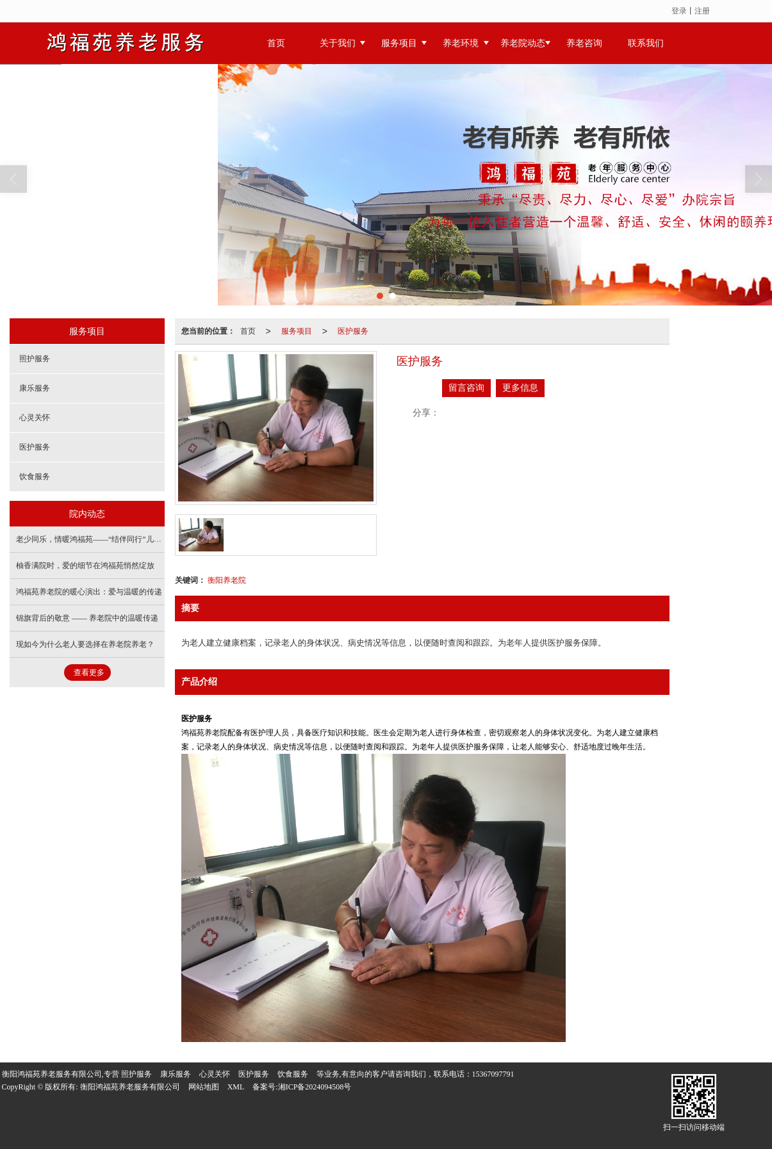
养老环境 (461, 43)
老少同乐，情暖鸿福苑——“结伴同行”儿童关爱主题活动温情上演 (127, 539)
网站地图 (203, 1086)
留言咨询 (466, 388)
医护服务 (353, 331)
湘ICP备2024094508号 (315, 1086)
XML (236, 1086)
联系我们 (646, 43)
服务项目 (399, 43)
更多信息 (520, 388)
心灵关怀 (34, 417)
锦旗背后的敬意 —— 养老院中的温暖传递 (87, 618)
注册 (702, 10)
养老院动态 (522, 43)
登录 (679, 10)
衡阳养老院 (227, 580)
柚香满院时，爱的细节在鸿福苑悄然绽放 (85, 565)
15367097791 (493, 1074)
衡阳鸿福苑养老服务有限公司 (130, 1086)
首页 (276, 43)
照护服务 (34, 358)
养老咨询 (584, 43)
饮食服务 (34, 476)
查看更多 (89, 672)
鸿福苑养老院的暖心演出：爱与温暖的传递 (89, 591)
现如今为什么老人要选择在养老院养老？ (85, 644)
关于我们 (338, 43)
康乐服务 (34, 388)
